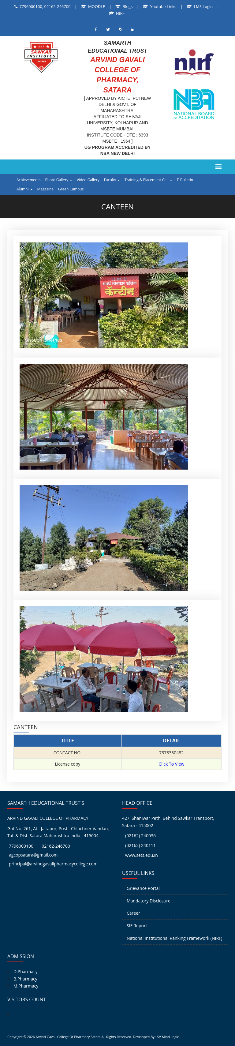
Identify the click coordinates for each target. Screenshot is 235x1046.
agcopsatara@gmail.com (33, 855)
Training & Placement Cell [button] (148, 179)
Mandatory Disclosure (148, 901)
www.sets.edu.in (141, 855)
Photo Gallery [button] (58, 179)
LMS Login (203, 6)
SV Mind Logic (168, 1036)
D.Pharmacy (25, 971)
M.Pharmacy (25, 986)
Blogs (128, 6)
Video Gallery (88, 179)
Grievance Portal (143, 888)
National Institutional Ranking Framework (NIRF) (174, 938)
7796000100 (21, 846)
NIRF (120, 13)
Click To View (171, 764)
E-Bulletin (185, 179)
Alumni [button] (25, 189)
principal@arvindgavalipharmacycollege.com (53, 864)
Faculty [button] (112, 179)
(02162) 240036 (140, 835)
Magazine (45, 189)
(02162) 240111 (140, 845)
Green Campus (71, 189)
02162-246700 (56, 846)
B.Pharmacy (25, 979)
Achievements (28, 179)
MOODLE (96, 6)
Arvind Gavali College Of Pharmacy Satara (68, 1036)
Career (133, 913)
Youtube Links (163, 6)
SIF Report (137, 925)
